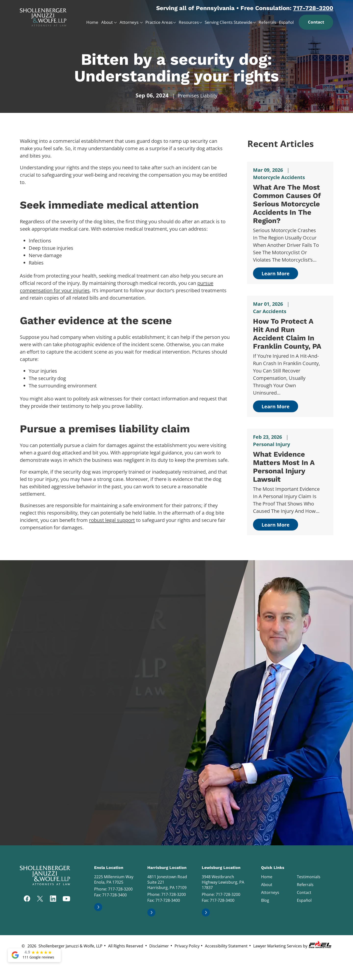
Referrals (267, 22)
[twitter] (40, 899)
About (107, 22)
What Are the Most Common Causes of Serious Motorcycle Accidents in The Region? (287, 204)
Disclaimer (159, 946)
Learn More (276, 273)
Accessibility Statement (226, 946)
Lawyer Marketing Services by (292, 945)
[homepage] (43, 16)
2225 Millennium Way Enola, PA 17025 (113, 879)
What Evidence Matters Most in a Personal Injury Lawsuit (284, 466)
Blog (265, 900)
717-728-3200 (313, 8)
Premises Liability (197, 95)
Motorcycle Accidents (279, 177)
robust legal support (112, 520)
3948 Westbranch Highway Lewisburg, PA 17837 (223, 882)
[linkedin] (53, 899)
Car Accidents (269, 311)
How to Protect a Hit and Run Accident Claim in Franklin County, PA (287, 333)
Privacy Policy (187, 946)
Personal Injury (271, 444)
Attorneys (129, 22)
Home (92, 22)
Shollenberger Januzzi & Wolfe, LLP (70, 946)
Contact (316, 22)
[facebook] (27, 899)
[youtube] (66, 899)
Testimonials (308, 876)
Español (286, 22)
